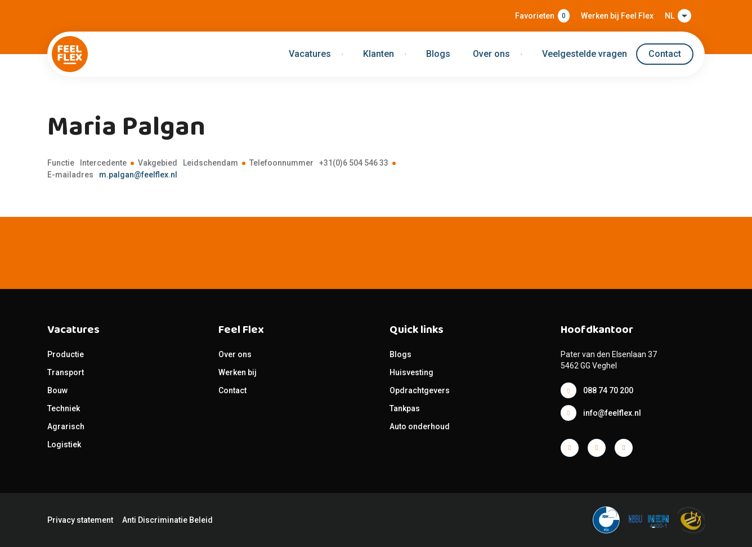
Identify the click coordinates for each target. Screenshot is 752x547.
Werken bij (237, 372)
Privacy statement (80, 519)
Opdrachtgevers (420, 390)
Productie (65, 354)
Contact (664, 53)
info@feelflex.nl (612, 412)
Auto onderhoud (420, 426)
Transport (65, 372)
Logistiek (65, 444)
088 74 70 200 (608, 390)
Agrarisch (65, 426)
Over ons (235, 354)
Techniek (63, 408)
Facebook (570, 448)
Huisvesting (411, 372)
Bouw (57, 390)
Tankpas (405, 408)
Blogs (438, 53)
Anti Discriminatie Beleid (167, 519)
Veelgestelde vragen (584, 53)
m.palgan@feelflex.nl (138, 174)
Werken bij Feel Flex (617, 15)
